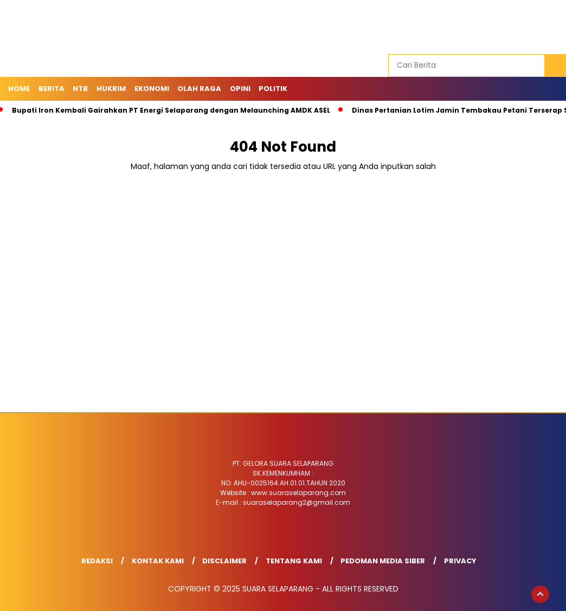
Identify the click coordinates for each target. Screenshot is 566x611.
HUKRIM (111, 88)
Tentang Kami (294, 561)
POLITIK (273, 88)
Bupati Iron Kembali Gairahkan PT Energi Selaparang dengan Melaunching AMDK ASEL (171, 110)
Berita (51, 88)
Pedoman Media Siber (382, 561)
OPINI (240, 88)
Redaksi (97, 561)
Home (19, 88)
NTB (80, 88)
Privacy (460, 561)
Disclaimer (224, 561)
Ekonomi (151, 88)
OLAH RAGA (199, 88)
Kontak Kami (158, 561)
